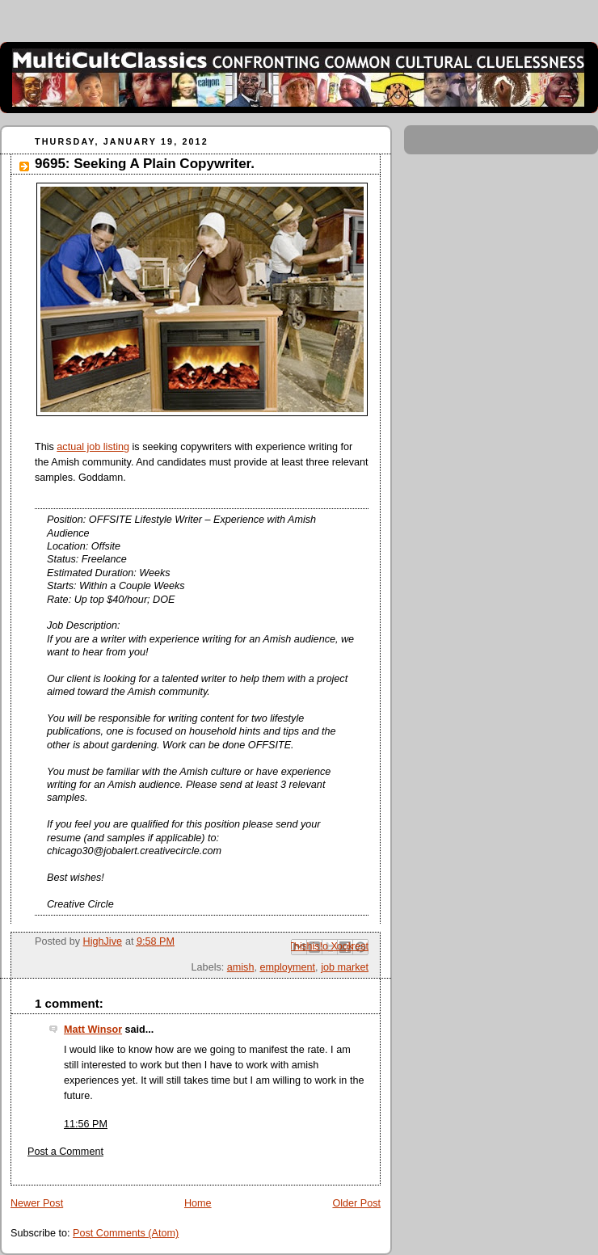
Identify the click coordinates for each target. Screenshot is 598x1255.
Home (198, 1203)
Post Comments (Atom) (126, 1233)
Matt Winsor (93, 1029)
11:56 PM (85, 1124)
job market (344, 967)
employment (287, 967)
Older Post (356, 1203)
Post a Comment (65, 1151)
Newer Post (37, 1203)
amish (241, 967)
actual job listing (93, 447)
